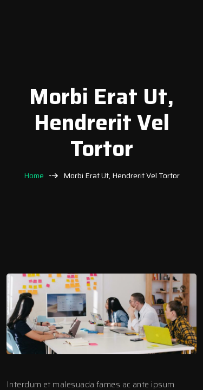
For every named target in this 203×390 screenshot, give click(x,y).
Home (34, 175)
